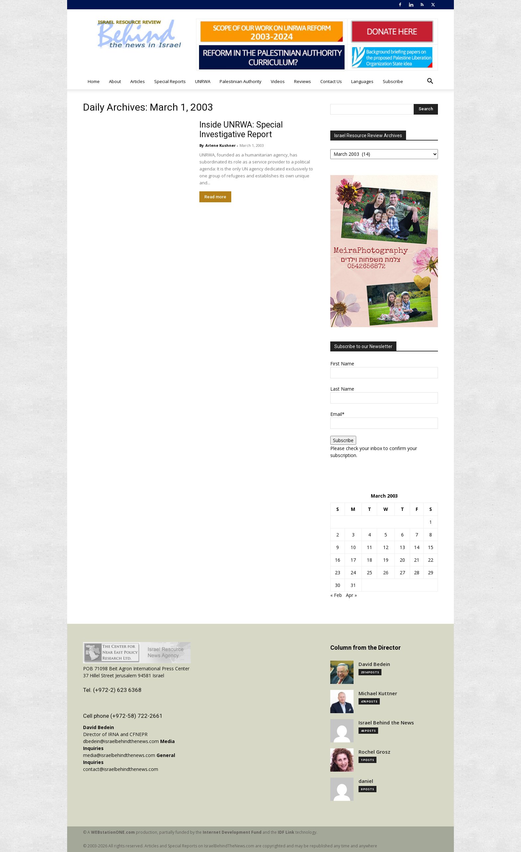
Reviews (302, 81)
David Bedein (374, 664)
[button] (430, 82)
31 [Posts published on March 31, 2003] (353, 585)
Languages (362, 81)
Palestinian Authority (240, 81)
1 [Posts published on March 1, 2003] (430, 522)
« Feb (336, 595)
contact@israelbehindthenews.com (120, 769)
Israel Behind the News (386, 722)
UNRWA (202, 81)
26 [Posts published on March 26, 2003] (385, 572)
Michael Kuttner (378, 693)
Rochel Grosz (374, 752)
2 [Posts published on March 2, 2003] (337, 534)
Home (94, 81)
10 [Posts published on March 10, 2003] (353, 547)
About (115, 81)
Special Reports (170, 81)
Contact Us (331, 81)
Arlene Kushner (220, 145)
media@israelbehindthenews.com (119, 755)
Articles (137, 81)
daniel (366, 781)
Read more (215, 196)
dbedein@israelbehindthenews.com (121, 741)
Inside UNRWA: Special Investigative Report (241, 129)
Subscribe (393, 81)
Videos (278, 81)
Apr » (351, 595)
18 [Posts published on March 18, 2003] (369, 560)
